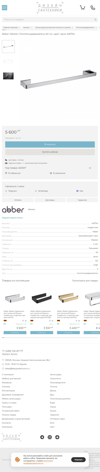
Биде (52, 403)
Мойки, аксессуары (11, 399)
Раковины (7, 382)
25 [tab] (61, 339)
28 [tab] (68, 339)
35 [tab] (85, 339)
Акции (53, 411)
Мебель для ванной (11, 378)
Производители (58, 382)
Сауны (53, 407)
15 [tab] (37, 339)
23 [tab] (56, 339)
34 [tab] (82, 339)
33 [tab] (80, 339)
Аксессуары (55, 374)
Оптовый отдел (57, 419)
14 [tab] (34, 339)
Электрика (7, 427)
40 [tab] (97, 339)
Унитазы (6, 386)
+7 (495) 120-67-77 (12, 351)
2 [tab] (5, 339)
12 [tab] (29, 339)
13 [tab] (32, 339)
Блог (52, 423)
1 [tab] (3, 337)
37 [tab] (89, 339)
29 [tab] (70, 339)
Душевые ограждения (12, 395)
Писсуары (7, 407)
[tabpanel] (15, 310)
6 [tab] (15, 339)
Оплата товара (9, 415)
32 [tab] (77, 339)
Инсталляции (8, 391)
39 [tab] (94, 339)
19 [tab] (46, 339)
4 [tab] (10, 339)
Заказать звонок (9, 354)
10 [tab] (25, 339)
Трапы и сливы (9, 403)
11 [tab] (27, 339)
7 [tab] (17, 339)
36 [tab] (87, 339)
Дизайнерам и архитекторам (16, 419)
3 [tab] (8, 339)
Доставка (50, 200)
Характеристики (12, 218)
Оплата (17, 200)
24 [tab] (58, 339)
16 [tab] (39, 339)
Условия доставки (10, 411)
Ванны (53, 391)
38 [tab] (92, 339)
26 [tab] (63, 339)
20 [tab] (49, 339)
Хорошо (78, 459)
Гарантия (82, 200)
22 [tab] (53, 339)
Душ (52, 395)
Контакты (6, 423)
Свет (52, 427)
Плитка (53, 386)
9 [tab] (22, 339)
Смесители (55, 378)
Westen (31, 209)
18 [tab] (44, 339)
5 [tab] (13, 339)
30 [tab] (73, 339)
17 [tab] (41, 339)
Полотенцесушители (60, 399)
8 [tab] (20, 339)
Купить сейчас (50, 152)
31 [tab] (75, 339)
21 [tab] (51, 339)
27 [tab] (65, 339)
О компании (8, 374)
